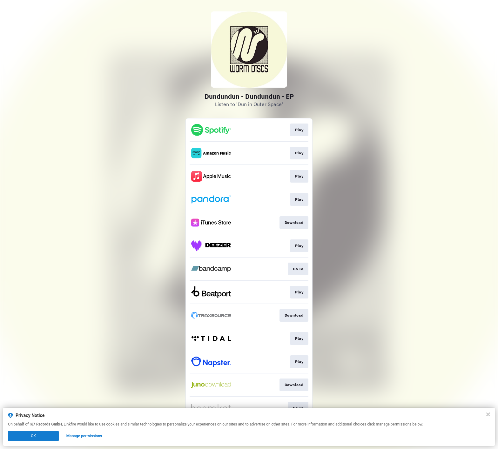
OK (33, 436)
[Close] (488, 414)
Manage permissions (84, 436)
